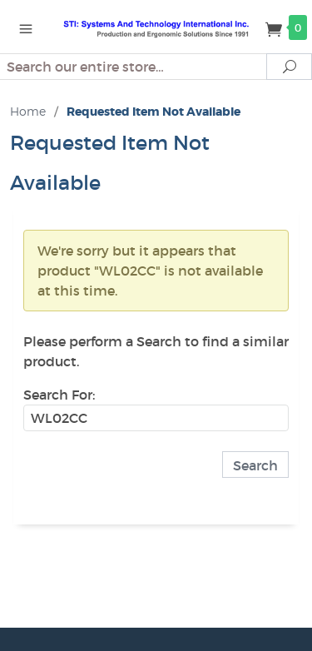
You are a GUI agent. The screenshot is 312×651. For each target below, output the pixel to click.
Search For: (59, 394)
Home (28, 111)
